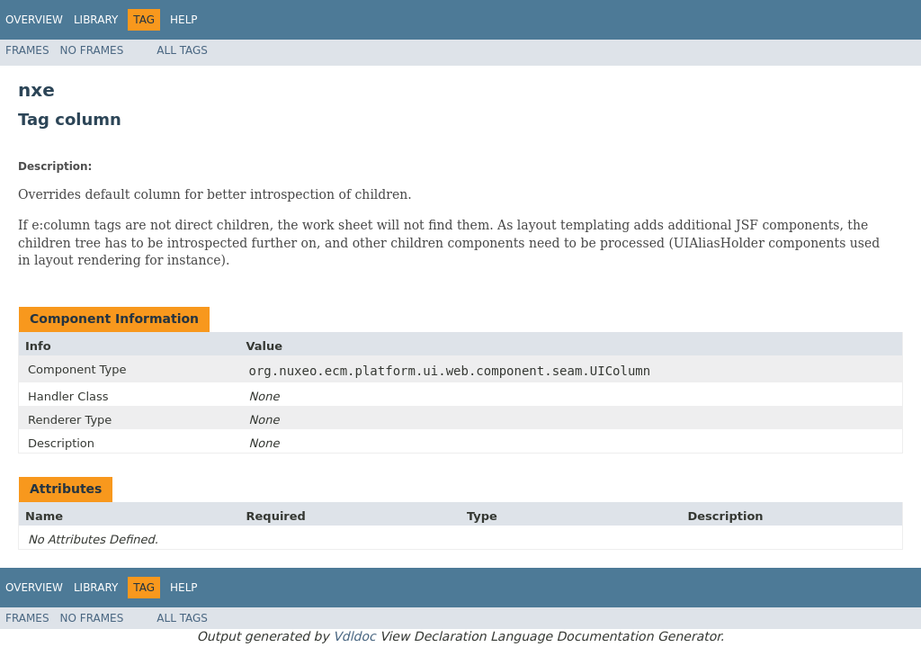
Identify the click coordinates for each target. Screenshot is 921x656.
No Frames (92, 50)
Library (96, 19)
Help (184, 19)
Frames (27, 50)
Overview (34, 19)
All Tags (182, 50)
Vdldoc (354, 636)
